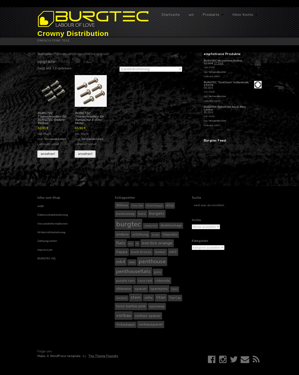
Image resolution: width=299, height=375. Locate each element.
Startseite (170, 14)
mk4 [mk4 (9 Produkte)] (120, 262)
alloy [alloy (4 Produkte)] (170, 205)
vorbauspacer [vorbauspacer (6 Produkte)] (151, 324)
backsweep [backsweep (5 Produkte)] (125, 213)
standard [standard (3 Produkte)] (121, 298)
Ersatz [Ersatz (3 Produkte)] (155, 234)
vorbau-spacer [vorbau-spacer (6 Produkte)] (148, 315)
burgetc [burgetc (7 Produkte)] (156, 213)
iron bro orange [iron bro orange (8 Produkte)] (157, 243)
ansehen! (48, 154)
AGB (40, 206)
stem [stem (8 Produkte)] (136, 297)
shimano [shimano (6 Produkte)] (123, 288)
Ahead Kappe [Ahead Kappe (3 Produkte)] (154, 205)
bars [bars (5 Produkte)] (142, 213)
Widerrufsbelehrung (51, 232)
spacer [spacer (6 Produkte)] (141, 288)
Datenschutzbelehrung (52, 215)
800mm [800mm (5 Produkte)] (122, 205)
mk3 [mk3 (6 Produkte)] (173, 251)
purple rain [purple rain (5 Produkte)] (125, 280)
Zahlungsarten (47, 241)
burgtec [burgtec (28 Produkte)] (128, 224)
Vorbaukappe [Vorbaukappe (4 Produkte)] (125, 325)
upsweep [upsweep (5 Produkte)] (156, 306)
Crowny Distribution (73, 33)
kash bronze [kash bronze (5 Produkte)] (141, 252)
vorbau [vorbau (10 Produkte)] (123, 315)
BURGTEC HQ (46, 258)
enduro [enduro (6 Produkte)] (122, 234)
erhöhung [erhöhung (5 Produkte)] (140, 234)
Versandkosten (55, 139)
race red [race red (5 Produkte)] (145, 280)
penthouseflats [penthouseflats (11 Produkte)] (133, 271)
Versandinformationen (52, 224)
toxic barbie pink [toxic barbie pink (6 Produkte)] (131, 306)
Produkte (211, 14)
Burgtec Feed (215, 140)
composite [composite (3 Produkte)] (150, 225)
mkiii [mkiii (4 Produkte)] (132, 262)
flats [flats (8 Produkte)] (120, 243)
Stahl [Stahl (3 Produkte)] (174, 289)
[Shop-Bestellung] (150, 69)
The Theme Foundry (103, 356)
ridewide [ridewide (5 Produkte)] (162, 280)
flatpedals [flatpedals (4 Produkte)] (170, 235)
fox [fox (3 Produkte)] (131, 243)
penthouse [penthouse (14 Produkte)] (152, 261)
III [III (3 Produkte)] (137, 243)
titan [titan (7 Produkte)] (161, 297)
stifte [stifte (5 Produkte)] (148, 297)
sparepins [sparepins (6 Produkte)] (159, 288)
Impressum (44, 250)
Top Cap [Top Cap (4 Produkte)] (175, 298)
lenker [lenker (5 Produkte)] (160, 252)
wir (191, 14)
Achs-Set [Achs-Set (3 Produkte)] (137, 205)
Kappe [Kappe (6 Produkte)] (122, 251)
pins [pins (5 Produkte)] (157, 272)
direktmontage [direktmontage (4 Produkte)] (171, 225)
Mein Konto (242, 14)
